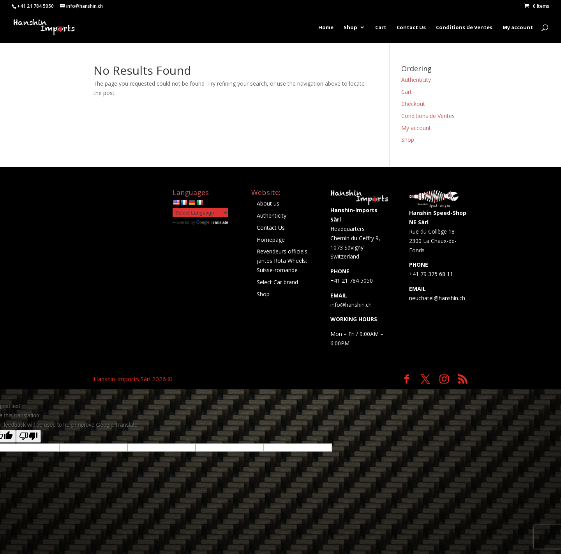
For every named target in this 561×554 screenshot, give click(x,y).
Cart (380, 28)
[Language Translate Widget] (200, 212)
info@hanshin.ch (351, 304)
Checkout (413, 103)
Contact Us (411, 28)
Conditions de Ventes (464, 28)
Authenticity (416, 79)
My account (518, 28)
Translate (212, 222)
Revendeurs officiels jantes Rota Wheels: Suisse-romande (282, 261)
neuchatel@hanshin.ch (437, 298)
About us (268, 203)
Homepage (271, 239)
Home (325, 28)
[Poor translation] (28, 436)
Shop (350, 28)
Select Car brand (277, 282)
